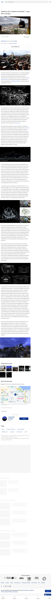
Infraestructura (4, 431)
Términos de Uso (25, 590)
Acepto (48, 591)
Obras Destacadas (21, 429)
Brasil (15, 41)
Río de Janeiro (19, 431)
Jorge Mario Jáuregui (12, 43)
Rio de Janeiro (17, 123)
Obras (3, 429)
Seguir (23, 418)
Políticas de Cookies (13, 592)
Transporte (4, 41)
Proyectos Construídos (11, 429)
